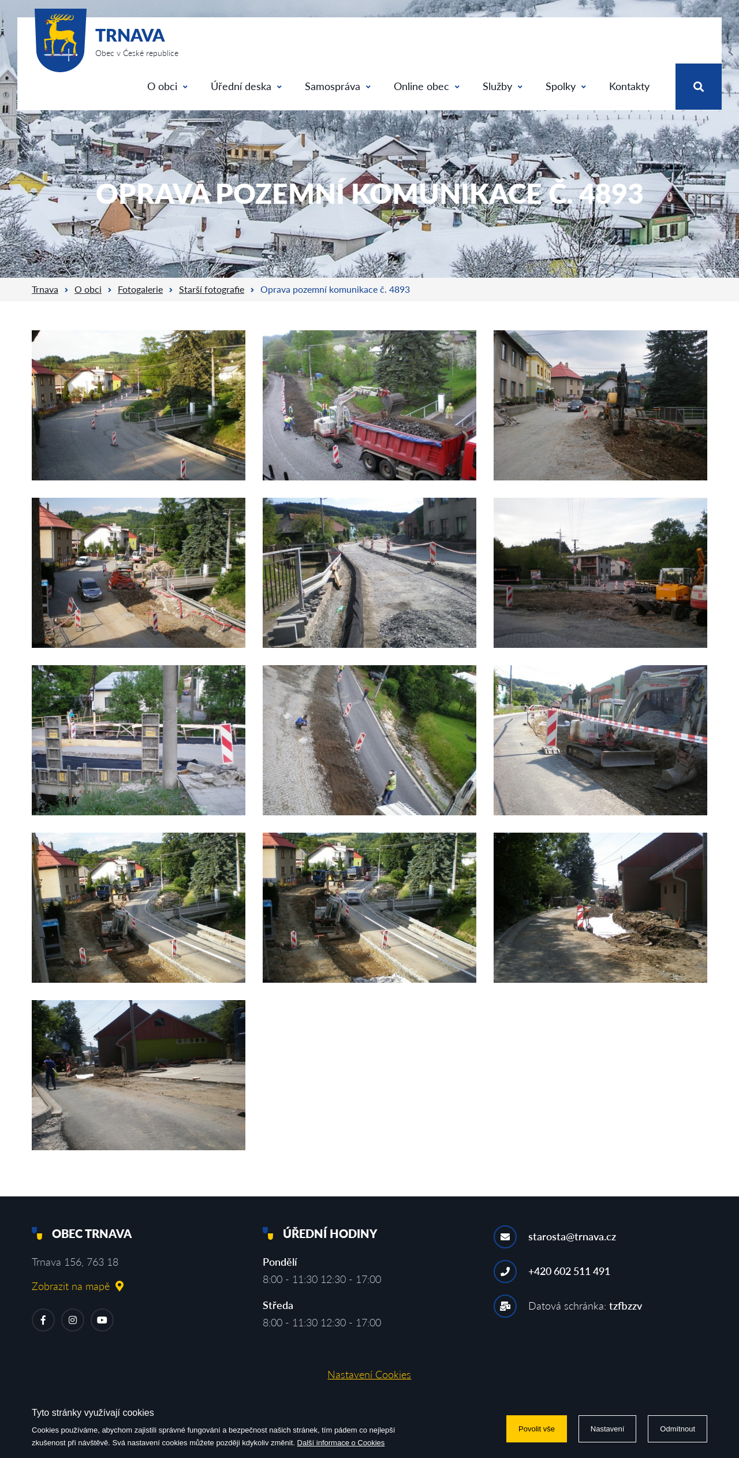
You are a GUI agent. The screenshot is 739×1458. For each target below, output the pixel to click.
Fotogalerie (140, 289)
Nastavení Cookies (369, 1374)
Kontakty (629, 86)
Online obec (427, 86)
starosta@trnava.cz (572, 1236)
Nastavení (608, 1429)
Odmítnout (677, 1429)
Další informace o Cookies (341, 1442)
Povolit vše (536, 1429)
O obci (167, 86)
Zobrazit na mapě (78, 1286)
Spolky (566, 86)
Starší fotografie (211, 289)
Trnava (45, 289)
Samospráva (338, 86)
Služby (502, 86)
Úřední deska (246, 86)
